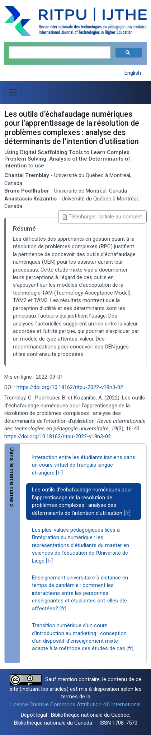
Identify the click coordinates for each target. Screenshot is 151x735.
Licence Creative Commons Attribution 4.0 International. (76, 704)
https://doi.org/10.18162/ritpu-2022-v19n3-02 (69, 387)
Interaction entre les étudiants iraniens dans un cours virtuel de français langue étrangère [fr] (83, 465)
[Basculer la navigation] (12, 92)
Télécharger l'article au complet (102, 216)
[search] (59, 52)
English (132, 73)
